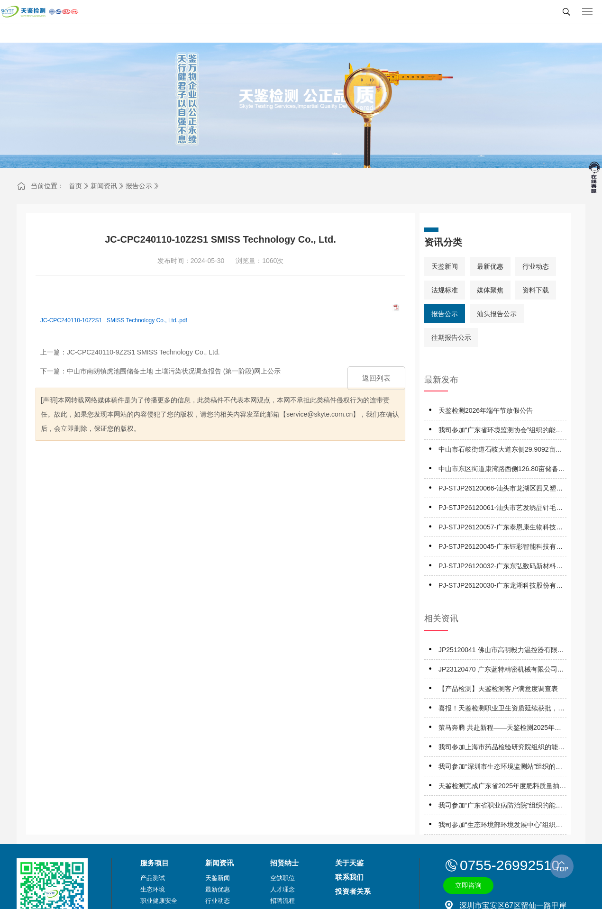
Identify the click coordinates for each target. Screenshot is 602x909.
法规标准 (444, 290)
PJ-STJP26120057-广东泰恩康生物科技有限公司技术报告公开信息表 (500, 528)
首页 (75, 186)
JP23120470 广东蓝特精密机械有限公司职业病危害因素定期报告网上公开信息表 (501, 670)
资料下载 (535, 290)
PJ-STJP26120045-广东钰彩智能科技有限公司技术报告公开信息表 (500, 548)
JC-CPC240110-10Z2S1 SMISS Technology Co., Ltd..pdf (113, 320)
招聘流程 (282, 900)
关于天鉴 (349, 863)
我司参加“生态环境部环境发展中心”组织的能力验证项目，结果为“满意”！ (500, 826)
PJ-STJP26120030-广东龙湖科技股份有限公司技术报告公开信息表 (500, 587)
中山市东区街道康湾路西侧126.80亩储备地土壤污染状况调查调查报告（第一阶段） (501, 470)
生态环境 (152, 889)
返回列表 (376, 378)
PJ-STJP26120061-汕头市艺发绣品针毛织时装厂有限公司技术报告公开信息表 (500, 509)
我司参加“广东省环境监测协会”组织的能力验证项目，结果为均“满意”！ (500, 431)
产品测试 (152, 878)
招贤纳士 (284, 863)
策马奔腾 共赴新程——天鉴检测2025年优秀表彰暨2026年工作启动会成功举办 (499, 729)
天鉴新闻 (444, 266)
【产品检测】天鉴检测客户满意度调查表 (498, 688)
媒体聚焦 (490, 290)
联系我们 (349, 877)
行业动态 (535, 266)
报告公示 (139, 186)
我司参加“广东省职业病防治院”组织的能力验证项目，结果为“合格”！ (500, 806)
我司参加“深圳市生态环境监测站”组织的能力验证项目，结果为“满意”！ (500, 768)
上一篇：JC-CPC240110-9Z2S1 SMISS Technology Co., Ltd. (130, 352)
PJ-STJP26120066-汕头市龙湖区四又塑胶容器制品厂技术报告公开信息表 (500, 489)
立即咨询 (468, 885)
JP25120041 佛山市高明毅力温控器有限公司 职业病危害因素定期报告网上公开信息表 (502, 651)
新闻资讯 (104, 186)
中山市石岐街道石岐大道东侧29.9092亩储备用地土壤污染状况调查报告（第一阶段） (501, 450)
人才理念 (282, 889)
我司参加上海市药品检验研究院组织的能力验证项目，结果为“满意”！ (501, 748)
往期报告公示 (451, 337)
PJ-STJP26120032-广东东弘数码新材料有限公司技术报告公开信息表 (500, 567)
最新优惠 (490, 266)
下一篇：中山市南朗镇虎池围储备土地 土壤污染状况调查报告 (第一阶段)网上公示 (160, 371)
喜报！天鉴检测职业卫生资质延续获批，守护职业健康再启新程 (501, 709)
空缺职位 (282, 878)
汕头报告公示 (497, 314)
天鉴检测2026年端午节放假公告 (485, 410)
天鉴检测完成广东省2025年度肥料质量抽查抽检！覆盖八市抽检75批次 (502, 787)
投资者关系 (353, 891)
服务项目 (154, 863)
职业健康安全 (158, 900)
